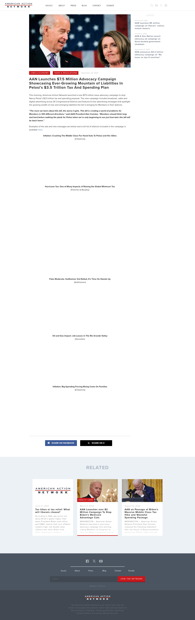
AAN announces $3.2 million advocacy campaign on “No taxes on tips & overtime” (149, 55)
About (61, 5)
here (40, 129)
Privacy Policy (97, 586)
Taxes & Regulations (65, 73)
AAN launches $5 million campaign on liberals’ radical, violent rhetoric (150, 26)
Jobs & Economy (39, 73)
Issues (49, 5)
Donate (110, 5)
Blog (84, 5)
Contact (96, 5)
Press (73, 5)
